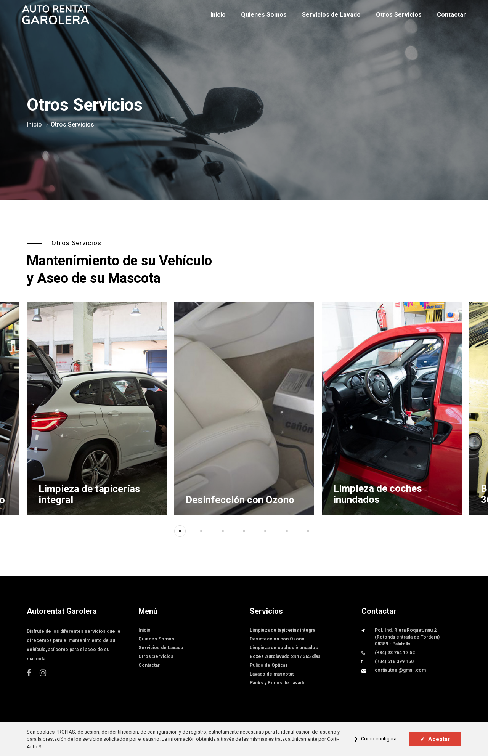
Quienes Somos (264, 14)
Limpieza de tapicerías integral (89, 494)
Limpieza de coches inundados (377, 494)
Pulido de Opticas (269, 665)
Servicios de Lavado (331, 14)
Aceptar (439, 739)
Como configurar (379, 739)
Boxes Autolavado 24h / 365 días (285, 656)
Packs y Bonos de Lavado (278, 682)
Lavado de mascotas (272, 674)
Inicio (218, 14)
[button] (180, 531)
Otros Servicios (399, 14)
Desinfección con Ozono (240, 500)
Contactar (451, 14)
